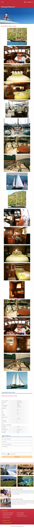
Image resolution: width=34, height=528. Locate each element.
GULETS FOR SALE (6, 517)
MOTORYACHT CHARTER (8, 514)
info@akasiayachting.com (7, 522)
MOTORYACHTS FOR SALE (22, 516)
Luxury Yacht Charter (17, 489)
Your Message (17, 449)
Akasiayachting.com (8, 7)
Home (26, 2)
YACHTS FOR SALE (6, 516)
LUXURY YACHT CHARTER (8, 512)
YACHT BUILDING (20, 514)
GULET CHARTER (20, 512)
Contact (31, 2)
